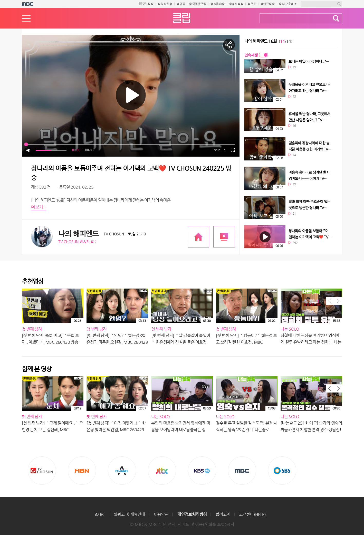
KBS (202, 470)
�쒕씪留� (165, 4)
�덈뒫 (180, 4)
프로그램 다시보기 (224, 236)
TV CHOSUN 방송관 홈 (76, 242)
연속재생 (251, 55)
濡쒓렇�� (146, 4)
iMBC (100, 514)
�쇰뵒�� (236, 4)
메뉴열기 (26, 18)
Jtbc (162, 470)
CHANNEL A (122, 470)
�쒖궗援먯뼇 (197, 4)
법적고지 (222, 514)
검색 (336, 18)
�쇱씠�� (267, 4)
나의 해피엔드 (78, 234)
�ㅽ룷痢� (217, 4)
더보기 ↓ (38, 207)
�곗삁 (251, 4)
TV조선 (42, 470)
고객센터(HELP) (252, 514)
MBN (82, 470)
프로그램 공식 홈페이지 (198, 236)
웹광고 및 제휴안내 (129, 514)
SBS (282, 470)
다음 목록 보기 (338, 301)
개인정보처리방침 (192, 514)
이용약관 (161, 514)
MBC (242, 470)
